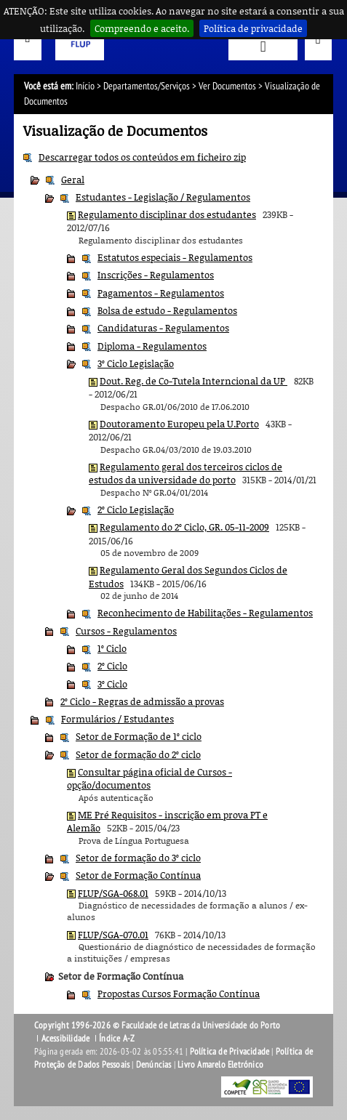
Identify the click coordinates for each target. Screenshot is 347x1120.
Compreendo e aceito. (142, 28)
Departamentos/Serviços (146, 86)
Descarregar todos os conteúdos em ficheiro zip (142, 157)
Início (85, 86)
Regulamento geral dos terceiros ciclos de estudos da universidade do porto (185, 473)
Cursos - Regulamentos (126, 630)
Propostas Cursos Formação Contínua (178, 993)
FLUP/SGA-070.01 (113, 934)
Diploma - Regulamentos (152, 345)
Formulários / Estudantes (117, 718)
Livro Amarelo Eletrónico (220, 1065)
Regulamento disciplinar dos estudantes (167, 214)
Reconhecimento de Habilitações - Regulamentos (205, 612)
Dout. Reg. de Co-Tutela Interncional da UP (193, 380)
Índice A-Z (117, 1038)
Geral (72, 179)
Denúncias (154, 1065)
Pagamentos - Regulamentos (160, 292)
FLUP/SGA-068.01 (113, 893)
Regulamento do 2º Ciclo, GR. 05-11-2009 (184, 526)
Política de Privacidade (230, 1051)
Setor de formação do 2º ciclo (138, 754)
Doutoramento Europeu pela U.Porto (179, 423)
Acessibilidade (65, 1038)
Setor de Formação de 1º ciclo (139, 736)
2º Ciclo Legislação (135, 509)
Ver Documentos (227, 86)
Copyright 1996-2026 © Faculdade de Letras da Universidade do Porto (157, 1025)
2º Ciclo (112, 665)
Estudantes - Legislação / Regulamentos (163, 197)
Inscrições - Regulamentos (155, 274)
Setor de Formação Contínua (138, 875)
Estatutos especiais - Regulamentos (174, 257)
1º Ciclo (112, 648)
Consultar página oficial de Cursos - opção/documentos (149, 778)
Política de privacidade (253, 28)
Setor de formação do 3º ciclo (138, 857)
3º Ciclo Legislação (135, 363)
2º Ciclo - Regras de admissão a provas (142, 701)
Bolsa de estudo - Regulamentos (167, 310)
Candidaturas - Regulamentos (163, 327)
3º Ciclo (112, 683)
